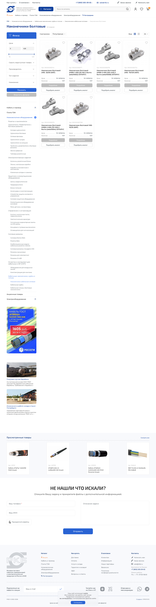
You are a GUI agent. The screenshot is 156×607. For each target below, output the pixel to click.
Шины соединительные (18, 181)
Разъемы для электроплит (19, 255)
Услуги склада (76, 564)
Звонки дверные (16, 150)
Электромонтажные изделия (19, 158)
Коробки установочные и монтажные (19, 168)
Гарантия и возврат (79, 567)
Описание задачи (91, 504)
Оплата (74, 561)
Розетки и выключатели (17, 121)
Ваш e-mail (30, 589)
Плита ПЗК (33, 15)
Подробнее (53, 85)
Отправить (78, 531)
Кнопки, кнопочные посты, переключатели (20, 215)
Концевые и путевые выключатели (22, 227)
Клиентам (105, 557)
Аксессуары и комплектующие (21, 191)
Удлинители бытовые (18, 133)
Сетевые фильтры (16, 136)
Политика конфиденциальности (109, 572)
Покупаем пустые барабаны (18, 379)
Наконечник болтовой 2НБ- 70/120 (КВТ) (134, 71)
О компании (24, 2)
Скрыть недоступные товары (21, 63)
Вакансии (105, 567)
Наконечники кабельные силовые (22, 281)
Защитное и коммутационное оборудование (20, 177)
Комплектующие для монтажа (21, 272)
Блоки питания (15, 188)
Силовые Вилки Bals (17, 238)
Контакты (36, 2)
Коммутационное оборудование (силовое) (22, 203)
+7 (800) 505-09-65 (84, 2)
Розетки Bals (15, 241)
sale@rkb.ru (103, 2)
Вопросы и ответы (78, 574)
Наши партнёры (107, 564)
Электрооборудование (72, 15)
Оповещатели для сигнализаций (22, 230)
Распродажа (87, 15)
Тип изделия (21, 76)
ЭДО (73, 571)
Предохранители (16, 185)
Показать (21, 90)
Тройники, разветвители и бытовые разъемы (23, 146)
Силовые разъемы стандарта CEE (22, 249)
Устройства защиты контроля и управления (21, 195)
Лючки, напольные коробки (20, 164)
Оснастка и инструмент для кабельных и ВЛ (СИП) (19, 263)
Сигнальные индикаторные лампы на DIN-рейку (22, 223)
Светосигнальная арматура (20, 219)
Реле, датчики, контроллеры (20, 207)
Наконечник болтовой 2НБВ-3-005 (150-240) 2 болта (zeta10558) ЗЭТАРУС (108, 72)
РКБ (8, 21)
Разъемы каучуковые (18, 252)
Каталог (46, 9)
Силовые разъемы (15, 234)
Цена (21, 43)
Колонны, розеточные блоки (20, 161)
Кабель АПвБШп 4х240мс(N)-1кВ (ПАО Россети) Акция (96, 470)
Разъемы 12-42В (16, 258)
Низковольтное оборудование (51, 15)
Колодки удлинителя (17, 130)
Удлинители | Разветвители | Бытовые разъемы (19, 125)
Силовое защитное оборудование (22, 199)
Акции (10, 15)
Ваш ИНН (13, 513)
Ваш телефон (15, 504)
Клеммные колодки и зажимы (21, 172)
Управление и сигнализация (19, 211)
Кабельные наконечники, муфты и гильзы (21, 277)
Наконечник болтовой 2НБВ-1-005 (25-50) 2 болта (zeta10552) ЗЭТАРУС (80, 72)
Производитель (21, 69)
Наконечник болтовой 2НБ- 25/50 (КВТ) (51, 71)
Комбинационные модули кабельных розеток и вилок (20, 245)
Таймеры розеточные (18, 154)
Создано (142, 599)
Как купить (12, 2)
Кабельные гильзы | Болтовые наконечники (21, 288)
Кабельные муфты (16, 285)
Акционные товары (15, 294)
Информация (106, 561)
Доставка (74, 557)
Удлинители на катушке (19, 143)
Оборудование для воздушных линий (21, 268)
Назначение (21, 82)
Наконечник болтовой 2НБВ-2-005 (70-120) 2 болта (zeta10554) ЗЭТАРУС (52, 127)
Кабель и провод (21, 15)
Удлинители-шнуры (17, 139)
